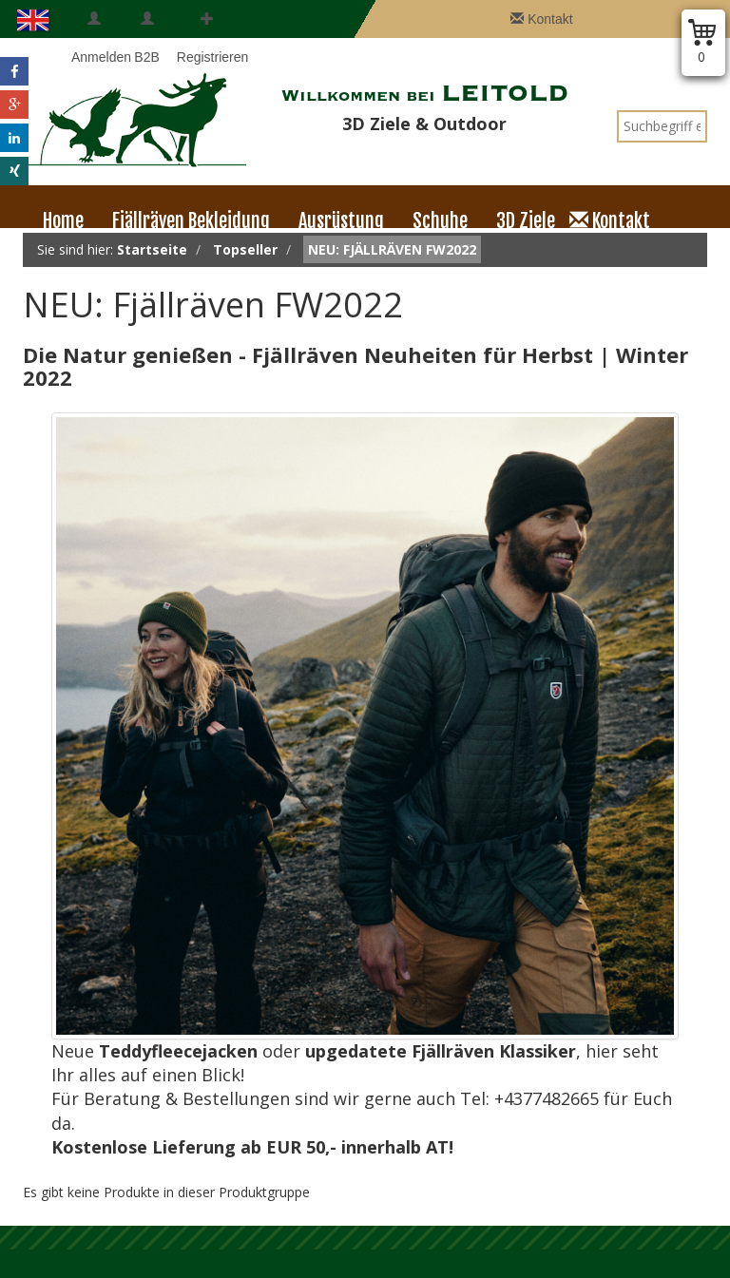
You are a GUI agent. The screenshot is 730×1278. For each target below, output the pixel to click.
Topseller (245, 249)
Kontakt (541, 19)
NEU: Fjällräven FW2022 (392, 249)
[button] (14, 71)
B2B (146, 38)
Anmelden (94, 38)
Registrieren (207, 38)
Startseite (152, 249)
